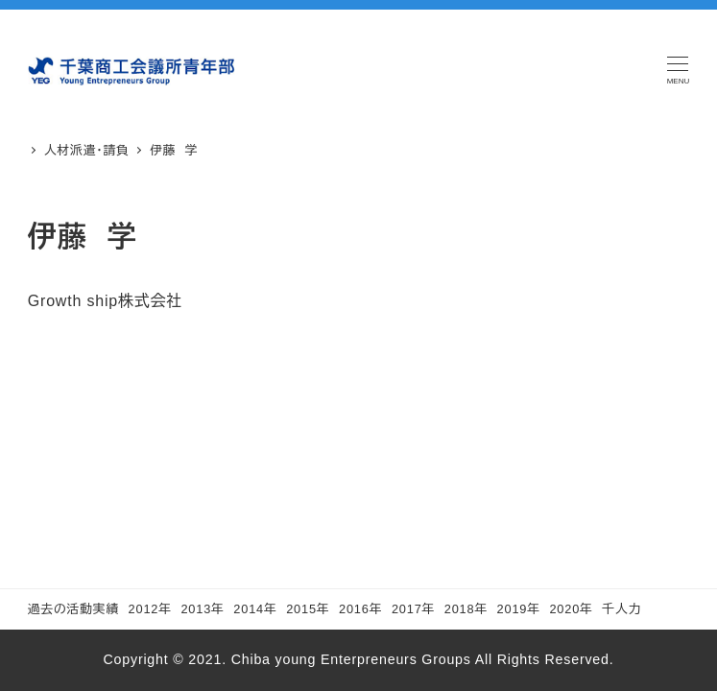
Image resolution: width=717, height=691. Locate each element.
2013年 (202, 609)
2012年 (150, 609)
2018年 (466, 609)
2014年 (254, 609)
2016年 (360, 609)
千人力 (621, 609)
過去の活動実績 (73, 609)
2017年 (413, 609)
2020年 (570, 609)
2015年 (307, 609)
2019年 (518, 609)
